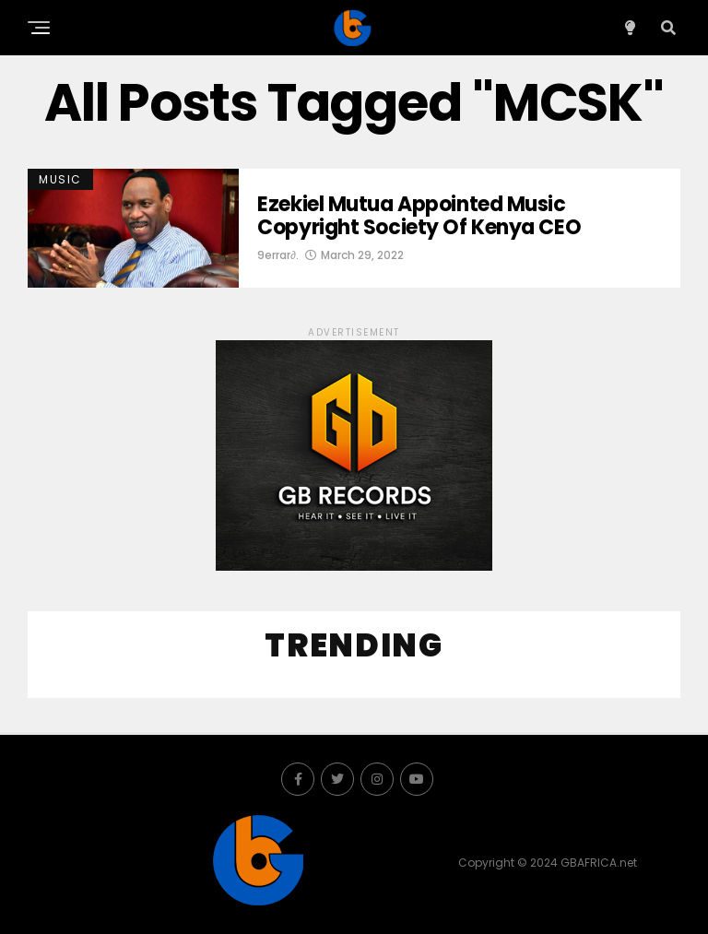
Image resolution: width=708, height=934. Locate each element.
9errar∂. (278, 255)
